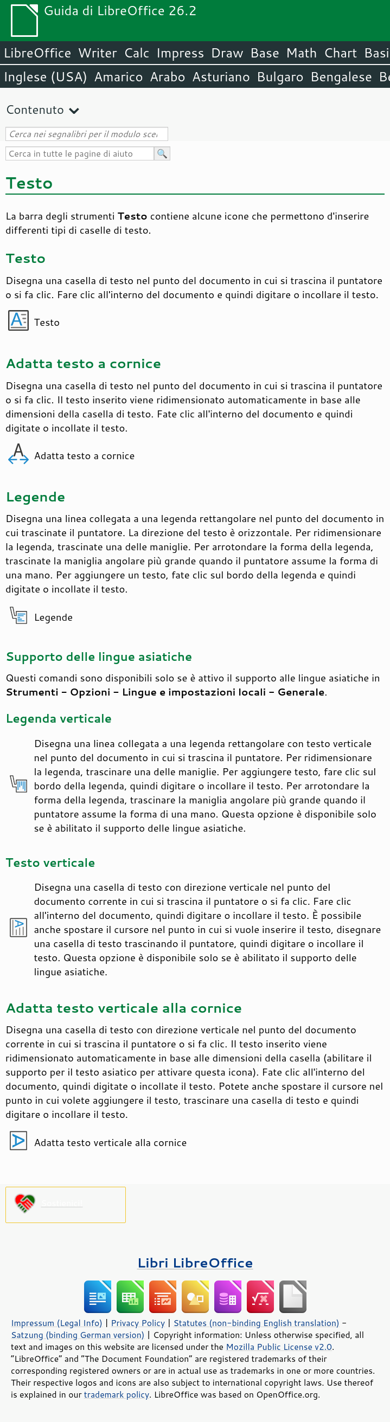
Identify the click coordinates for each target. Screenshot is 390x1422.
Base (264, 52)
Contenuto (34, 109)
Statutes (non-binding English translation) (256, 1323)
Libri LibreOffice (195, 1262)
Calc (137, 52)
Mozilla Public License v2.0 (279, 1347)
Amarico (118, 76)
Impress (180, 52)
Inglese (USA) (45, 76)
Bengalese (341, 76)
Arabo (168, 76)
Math (301, 52)
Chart (340, 52)
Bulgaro (280, 76)
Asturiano (221, 76)
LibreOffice (37, 52)
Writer (97, 52)
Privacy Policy (138, 1323)
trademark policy (116, 1394)
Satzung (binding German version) (78, 1335)
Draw (226, 52)
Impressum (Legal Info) (57, 1323)
